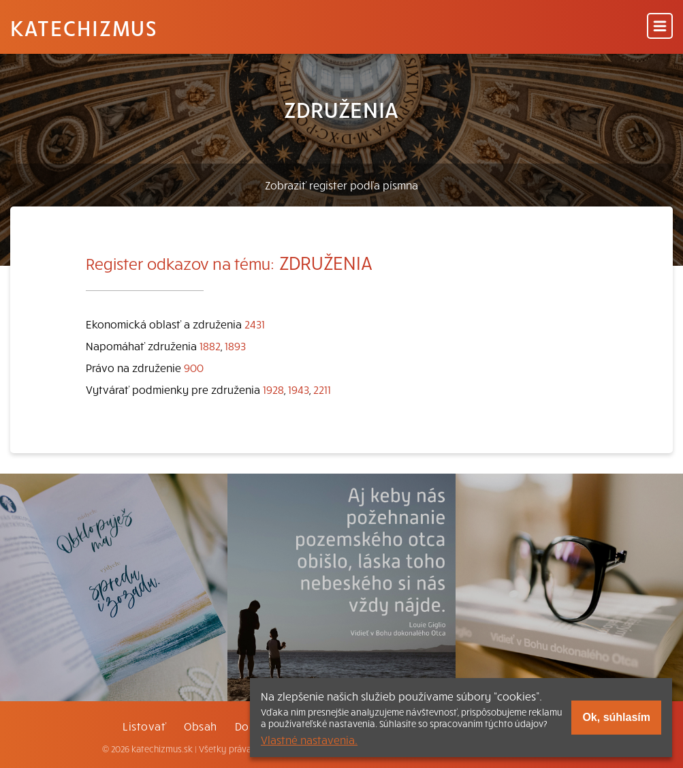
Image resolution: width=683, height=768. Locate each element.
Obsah (200, 726)
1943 (298, 389)
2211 (322, 389)
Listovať (144, 726)
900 (194, 367)
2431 (254, 324)
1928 (273, 389)
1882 (210, 345)
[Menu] (660, 27)
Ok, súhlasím (616, 717)
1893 (235, 345)
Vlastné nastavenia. (309, 739)
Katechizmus (83, 27)
